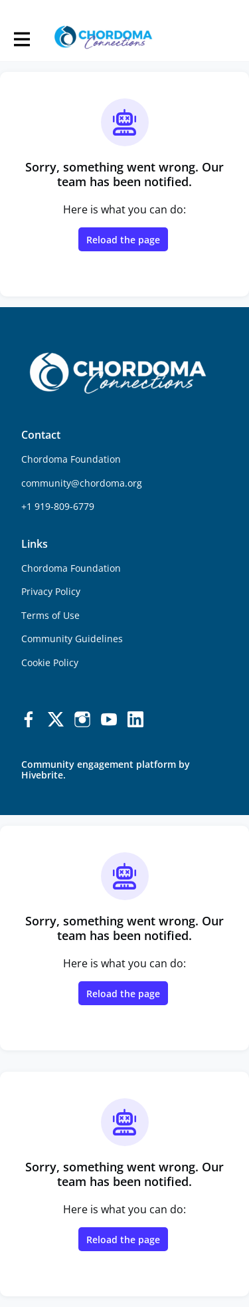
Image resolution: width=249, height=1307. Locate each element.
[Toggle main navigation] (21, 37)
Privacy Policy (50, 591)
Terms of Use (50, 615)
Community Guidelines (72, 638)
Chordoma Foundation (71, 568)
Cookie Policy (49, 662)
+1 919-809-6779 (57, 506)
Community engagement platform (98, 764)
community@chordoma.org (81, 483)
